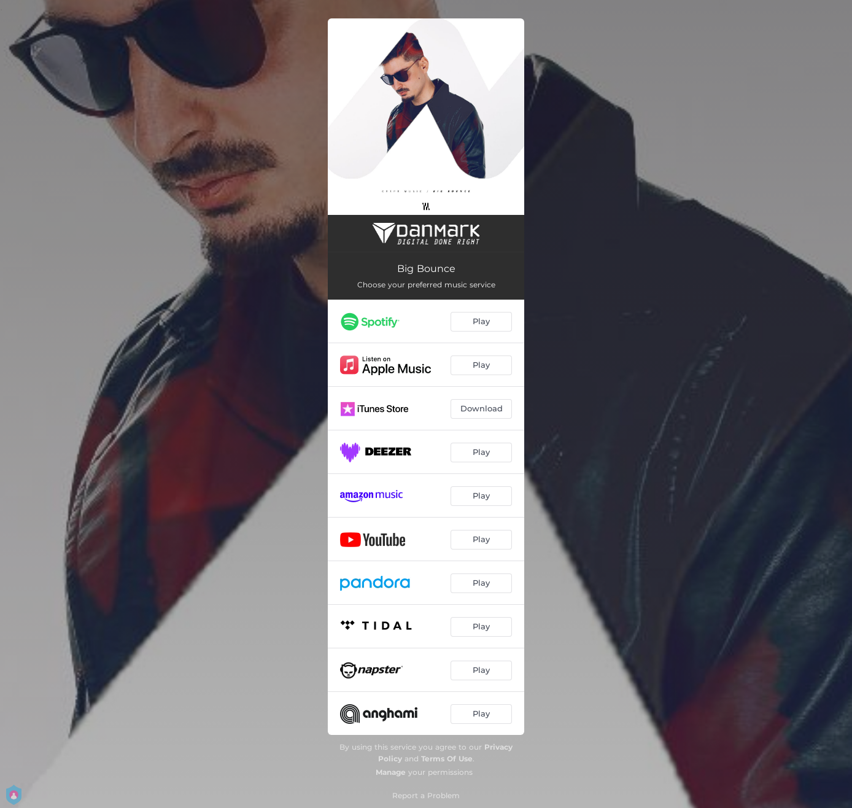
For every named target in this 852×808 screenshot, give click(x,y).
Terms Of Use (447, 758)
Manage (391, 772)
